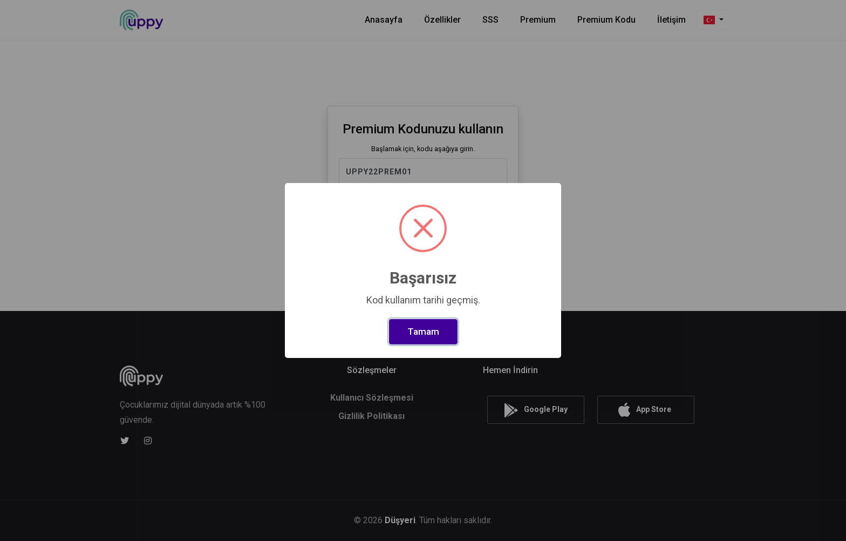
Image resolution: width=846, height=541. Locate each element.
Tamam (423, 331)
